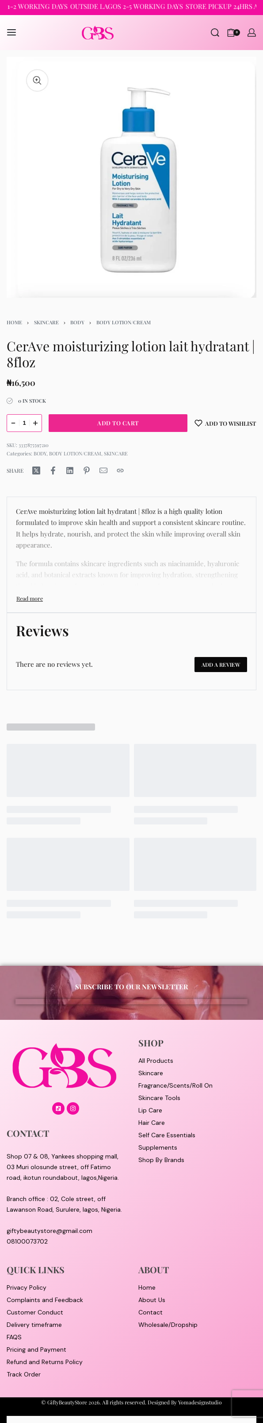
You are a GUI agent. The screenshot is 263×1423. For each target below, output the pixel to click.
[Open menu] (11, 32)
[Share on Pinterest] (87, 470)
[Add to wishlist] (225, 423)
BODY (77, 322)
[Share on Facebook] (53, 470)
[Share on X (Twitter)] (36, 470)
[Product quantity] (24, 423)
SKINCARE (46, 322)
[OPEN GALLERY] (131, 177)
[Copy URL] (120, 470)
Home (14, 322)
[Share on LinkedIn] (70, 470)
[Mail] (103, 470)
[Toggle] (29, 598)
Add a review (221, 664)
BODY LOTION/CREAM (123, 322)
